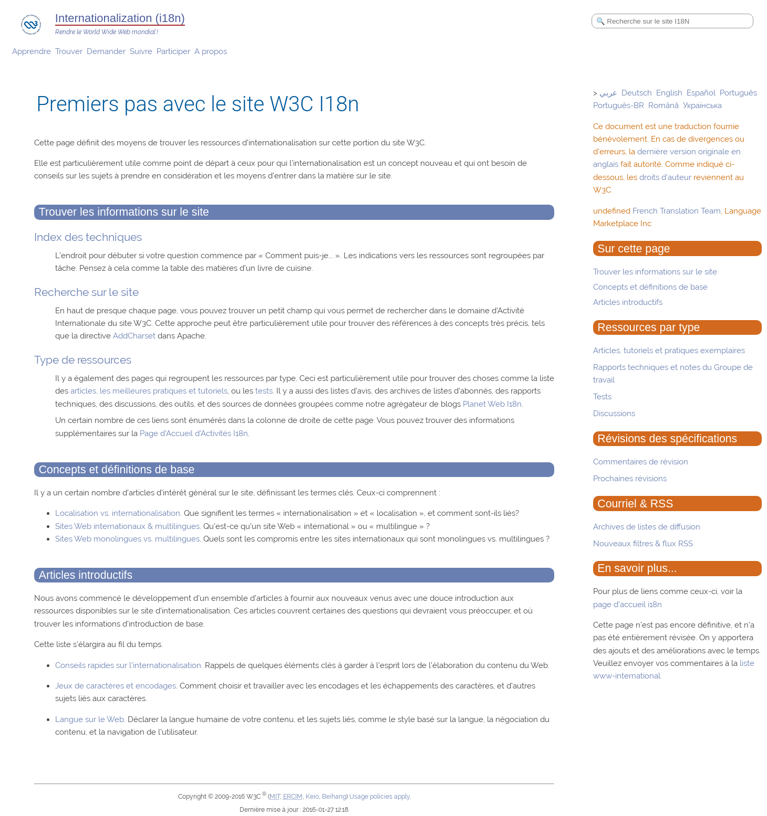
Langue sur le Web (89, 719)
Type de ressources (82, 359)
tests (264, 391)
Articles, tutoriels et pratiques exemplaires (669, 350)
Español (701, 93)
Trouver (68, 51)
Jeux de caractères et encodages (115, 686)
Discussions (614, 413)
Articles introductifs (627, 302)
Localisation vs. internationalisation (117, 513)
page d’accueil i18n (627, 604)
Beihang (334, 796)
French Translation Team (677, 211)
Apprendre (31, 51)
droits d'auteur (665, 177)
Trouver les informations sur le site (655, 272)
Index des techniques (88, 236)
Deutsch (636, 93)
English (669, 93)
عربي (608, 93)
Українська (702, 105)
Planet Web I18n (492, 404)
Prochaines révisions (630, 478)
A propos (210, 51)
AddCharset (134, 336)
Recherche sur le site (86, 292)
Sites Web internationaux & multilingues (127, 526)
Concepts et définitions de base (650, 287)
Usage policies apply (379, 796)
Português (738, 93)
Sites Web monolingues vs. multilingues (127, 539)
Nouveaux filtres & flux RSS (643, 543)
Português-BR (618, 105)
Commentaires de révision (640, 462)
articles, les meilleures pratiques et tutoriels (148, 391)
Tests (602, 396)
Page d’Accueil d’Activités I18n (194, 433)
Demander (106, 51)
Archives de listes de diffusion (646, 527)
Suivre (141, 51)
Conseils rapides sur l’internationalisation (128, 665)
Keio (312, 796)
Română (663, 105)
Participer (173, 51)
